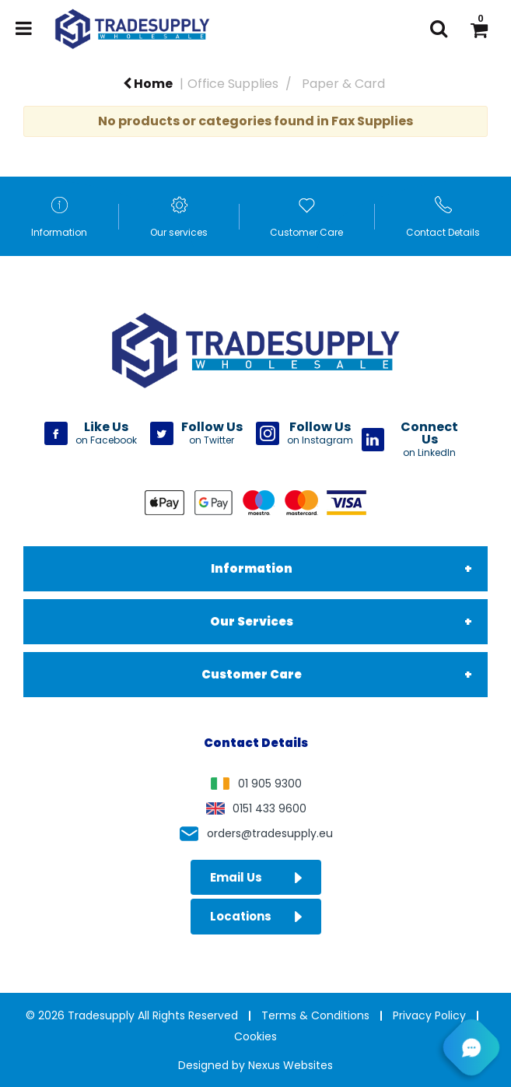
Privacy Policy (429, 1015)
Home (148, 84)
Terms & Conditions (315, 1015)
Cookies (255, 1036)
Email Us (256, 877)
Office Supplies (232, 84)
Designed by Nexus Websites (255, 1065)
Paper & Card (343, 84)
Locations (256, 916)
